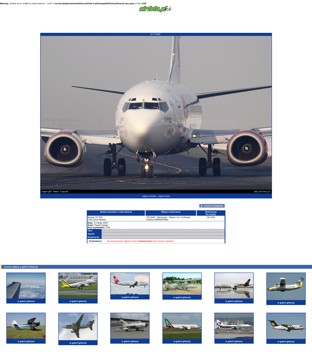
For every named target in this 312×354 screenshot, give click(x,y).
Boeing (91, 217)
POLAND (151, 217)
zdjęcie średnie (149, 196)
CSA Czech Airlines (97, 219)
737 (96, 217)
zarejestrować (145, 241)
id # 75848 (155, 34)
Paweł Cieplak (101, 225)
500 (100, 217)
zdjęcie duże (164, 196)
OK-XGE (211, 217)
